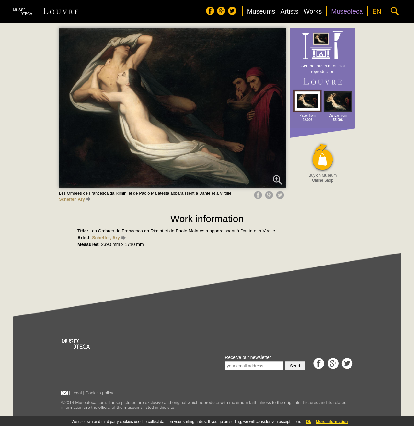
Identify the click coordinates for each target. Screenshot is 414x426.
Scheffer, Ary (75, 199)
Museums (261, 11)
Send (295, 365)
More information (332, 422)
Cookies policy (99, 392)
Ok (308, 422)
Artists (289, 11)
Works (313, 11)
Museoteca (347, 11)
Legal (76, 392)
